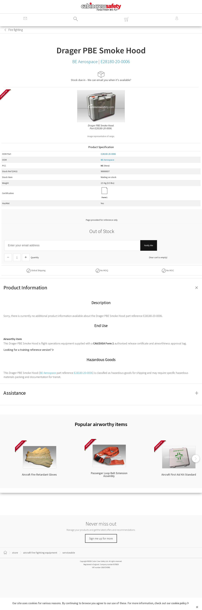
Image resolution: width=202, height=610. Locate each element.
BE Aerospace (107, 159)
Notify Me (148, 245)
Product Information (101, 287)
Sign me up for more (101, 538)
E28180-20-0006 (108, 153)
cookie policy (179, 603)
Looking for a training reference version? (27, 350)
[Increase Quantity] (26, 257)
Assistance (101, 393)
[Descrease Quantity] (8, 257)
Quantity (35, 257)
